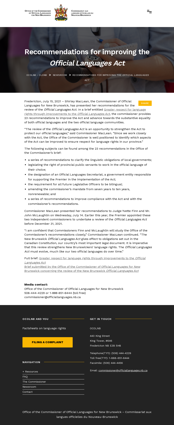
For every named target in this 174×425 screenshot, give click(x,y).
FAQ (25, 376)
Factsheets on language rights (44, 328)
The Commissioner (34, 381)
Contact (27, 391)
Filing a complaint (47, 342)
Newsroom (29, 386)
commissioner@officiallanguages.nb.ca (123, 370)
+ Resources (30, 371)
